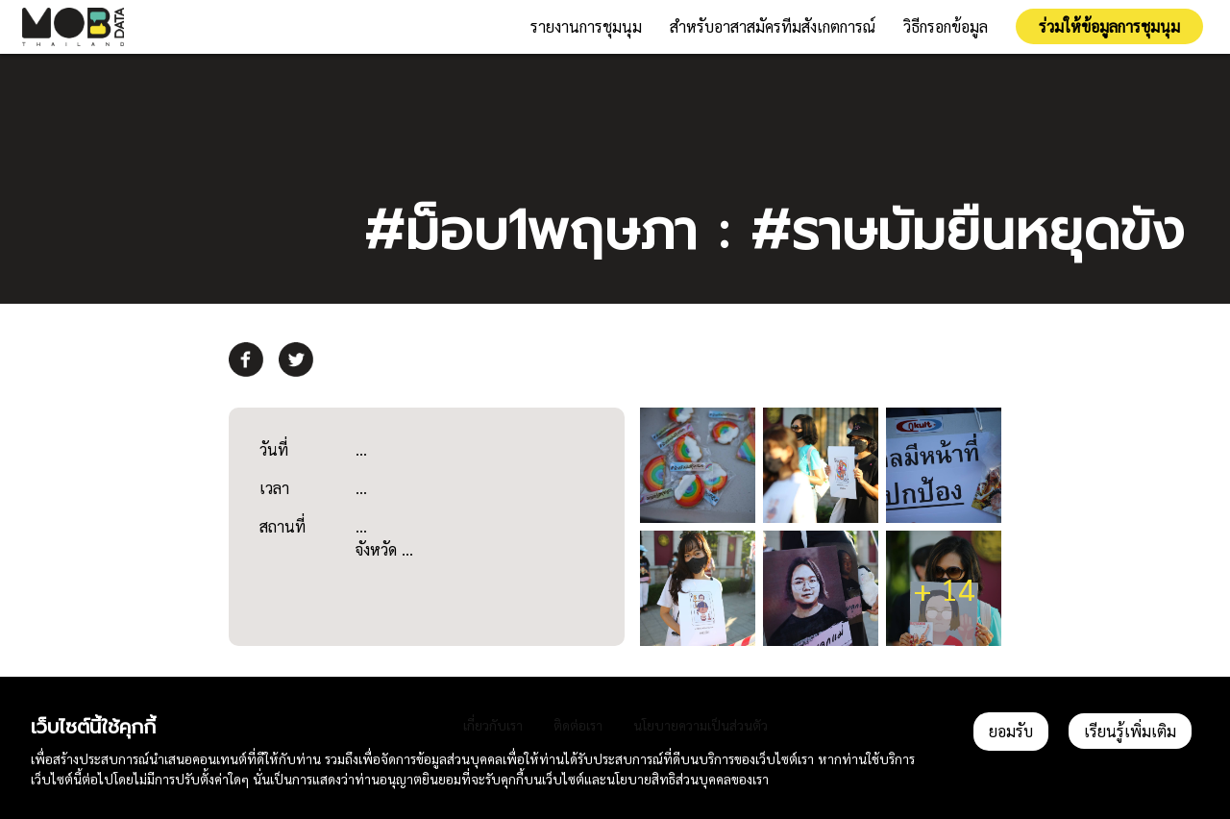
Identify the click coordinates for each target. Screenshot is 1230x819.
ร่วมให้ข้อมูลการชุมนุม (1109, 26)
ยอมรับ (1011, 731)
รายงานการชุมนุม (586, 26)
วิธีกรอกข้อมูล (945, 26)
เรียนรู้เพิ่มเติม (1130, 731)
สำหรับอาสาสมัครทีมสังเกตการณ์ (772, 26)
